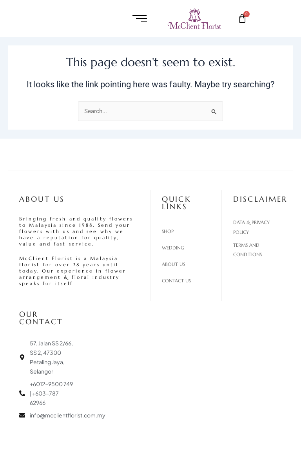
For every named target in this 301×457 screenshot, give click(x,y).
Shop (168, 231)
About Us (173, 264)
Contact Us (176, 281)
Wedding (173, 248)
